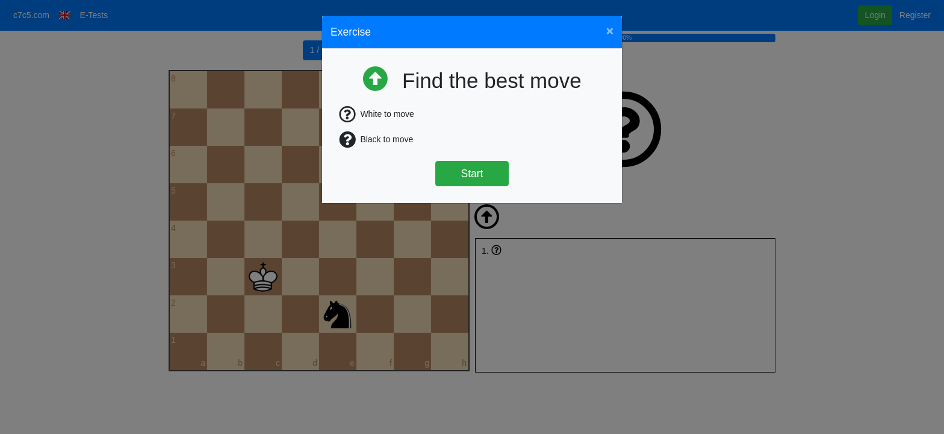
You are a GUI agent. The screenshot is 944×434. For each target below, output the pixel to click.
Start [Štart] (472, 174)
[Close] (610, 30)
